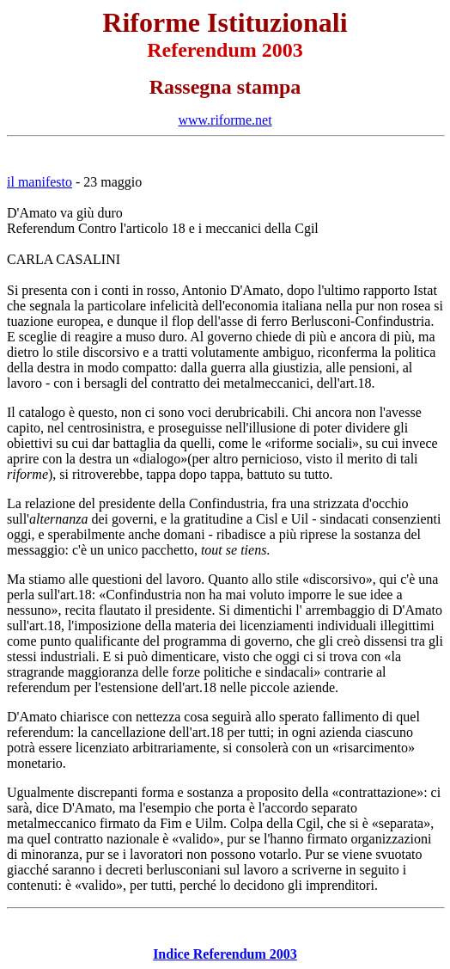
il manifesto (39, 182)
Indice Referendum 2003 (225, 954)
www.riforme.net (224, 120)
